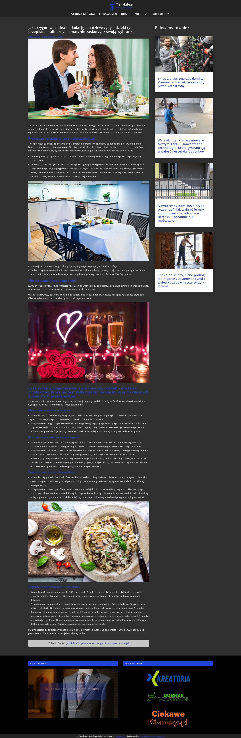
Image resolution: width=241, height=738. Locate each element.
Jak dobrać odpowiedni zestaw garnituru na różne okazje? (98, 643)
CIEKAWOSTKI (108, 14)
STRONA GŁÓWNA (83, 14)
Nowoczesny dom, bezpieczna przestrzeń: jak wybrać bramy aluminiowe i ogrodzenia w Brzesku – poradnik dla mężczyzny (181, 213)
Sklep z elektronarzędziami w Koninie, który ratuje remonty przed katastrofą (181, 82)
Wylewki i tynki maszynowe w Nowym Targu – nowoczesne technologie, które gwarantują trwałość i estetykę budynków (181, 145)
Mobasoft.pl (120, 736)
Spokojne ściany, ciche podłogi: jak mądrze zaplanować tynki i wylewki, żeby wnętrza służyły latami (182, 280)
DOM (124, 14)
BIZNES (136, 14)
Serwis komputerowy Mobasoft (152, 736)
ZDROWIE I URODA (157, 14)
